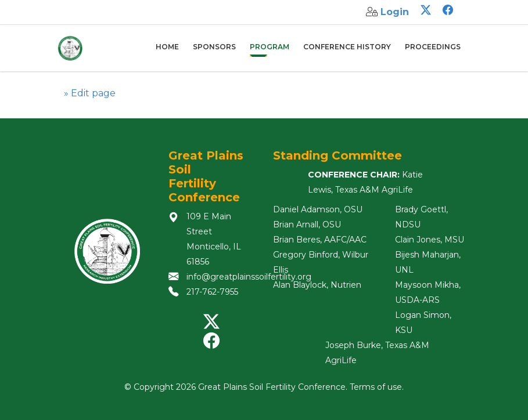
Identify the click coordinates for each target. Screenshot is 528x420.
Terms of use (376, 387)
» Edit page (90, 93)
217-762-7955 (212, 292)
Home (167, 46)
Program (269, 46)
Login (394, 11)
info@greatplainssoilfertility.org (248, 276)
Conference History (347, 46)
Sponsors (214, 46)
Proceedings (433, 46)
